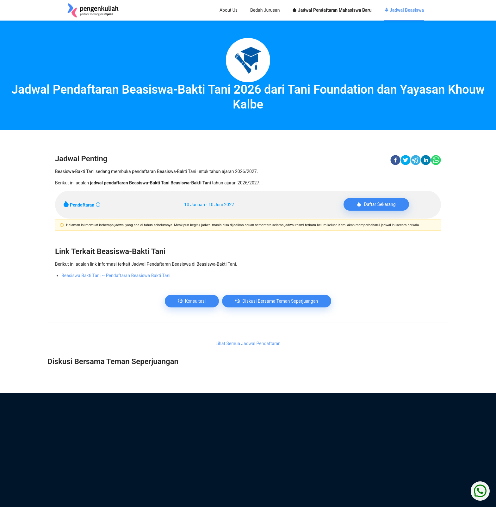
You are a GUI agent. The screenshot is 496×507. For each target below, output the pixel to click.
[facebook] (395, 161)
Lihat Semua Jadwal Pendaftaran (248, 343)
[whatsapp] (436, 161)
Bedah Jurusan (265, 10)
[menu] (286, 10)
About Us (229, 10)
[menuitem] (228, 10)
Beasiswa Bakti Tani (115, 275)
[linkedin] (426, 161)
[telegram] (416, 161)
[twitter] (405, 161)
